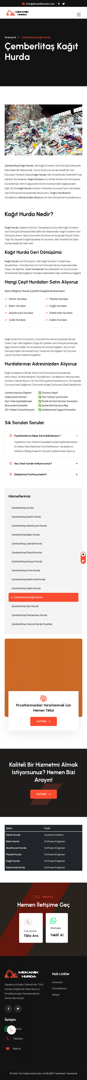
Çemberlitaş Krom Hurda (24, 570)
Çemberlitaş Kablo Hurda (25, 588)
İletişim (43, 721)
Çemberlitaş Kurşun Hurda (25, 561)
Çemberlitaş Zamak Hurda (25, 543)
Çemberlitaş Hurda (21, 507)
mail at (17, 1048)
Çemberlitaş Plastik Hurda (25, 552)
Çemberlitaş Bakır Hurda (24, 534)
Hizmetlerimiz (59, 988)
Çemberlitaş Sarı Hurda (24, 606)
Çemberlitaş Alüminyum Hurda (28, 525)
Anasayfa (10, 37)
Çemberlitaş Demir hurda (25, 516)
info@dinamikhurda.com (38, 3)
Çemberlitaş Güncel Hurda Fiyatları (30, 624)
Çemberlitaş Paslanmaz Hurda (28, 615)
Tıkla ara (18, 1038)
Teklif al (16, 1029)
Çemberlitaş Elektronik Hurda (27, 579)
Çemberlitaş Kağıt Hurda (26, 597)
